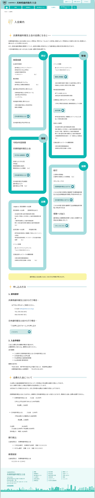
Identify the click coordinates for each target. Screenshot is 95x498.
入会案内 (53, 7)
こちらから (14, 332)
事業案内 (28, 7)
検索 (64, 477)
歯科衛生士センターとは (65, 7)
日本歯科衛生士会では (62, 200)
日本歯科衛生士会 (20, 116)
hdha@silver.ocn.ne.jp (27, 309)
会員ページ (68, 1)
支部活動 (58, 110)
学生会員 (50, 473)
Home (6, 11)
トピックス (65, 479)
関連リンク (65, 472)
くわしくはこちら (60, 226)
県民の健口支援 (52, 475)
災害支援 (50, 477)
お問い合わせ (77, 1)
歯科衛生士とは (40, 7)
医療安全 (36, 480)
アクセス (86, 1)
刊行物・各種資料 (20, 155)
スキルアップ (51, 479)
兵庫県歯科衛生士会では (62, 186)
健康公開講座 (59, 77)
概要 (16, 7)
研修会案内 (36, 479)
